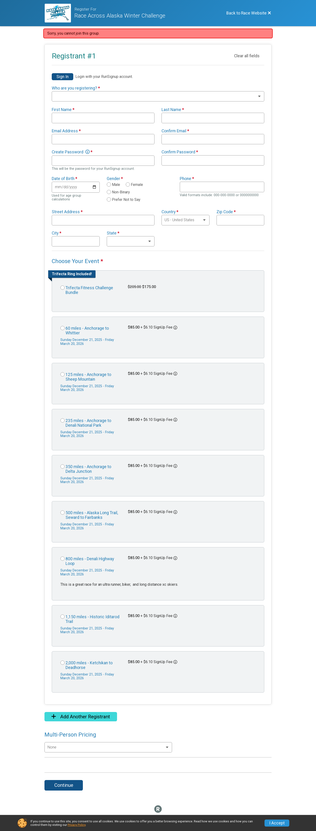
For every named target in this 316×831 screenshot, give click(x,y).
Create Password (72, 152)
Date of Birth (64, 178)
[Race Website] (59, 13)
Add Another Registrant (80, 716)
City (56, 233)
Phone (187, 178)
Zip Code (226, 212)
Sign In (62, 76)
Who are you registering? (76, 88)
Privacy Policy (76, 825)
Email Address (66, 131)
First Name (63, 109)
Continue (63, 785)
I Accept (277, 823)
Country (170, 212)
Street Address (67, 212)
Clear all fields (247, 56)
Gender (115, 178)
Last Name (173, 109)
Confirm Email (175, 131)
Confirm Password (180, 152)
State (113, 233)
